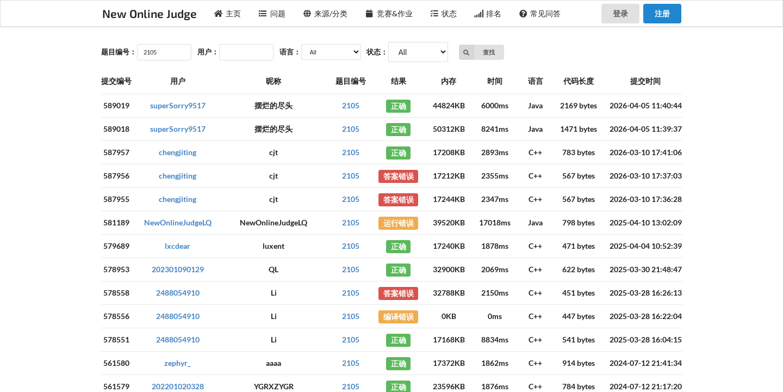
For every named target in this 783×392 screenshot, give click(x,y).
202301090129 (178, 269)
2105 (350, 105)
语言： (290, 51)
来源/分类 (325, 13)
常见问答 (540, 13)
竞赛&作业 (389, 13)
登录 (620, 13)
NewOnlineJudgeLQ (178, 222)
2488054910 (178, 292)
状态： (377, 51)
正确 (398, 105)
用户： (208, 51)
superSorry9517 (178, 105)
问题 (271, 13)
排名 (487, 13)
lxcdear (177, 245)
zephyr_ (177, 362)
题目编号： (118, 51)
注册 (662, 13)
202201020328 (178, 386)
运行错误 (398, 222)
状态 (443, 13)
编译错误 (398, 316)
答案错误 (398, 175)
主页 (227, 13)
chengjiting (177, 152)
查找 (477, 52)
